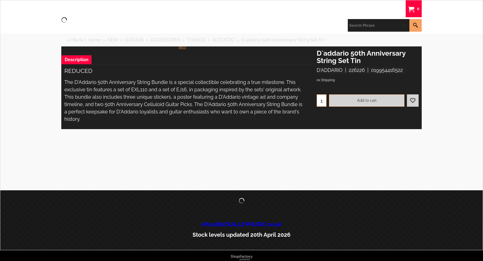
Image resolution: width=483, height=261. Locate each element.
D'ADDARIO (330, 70)
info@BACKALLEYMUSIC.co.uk (241, 224)
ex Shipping (326, 80)
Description (76, 59)
